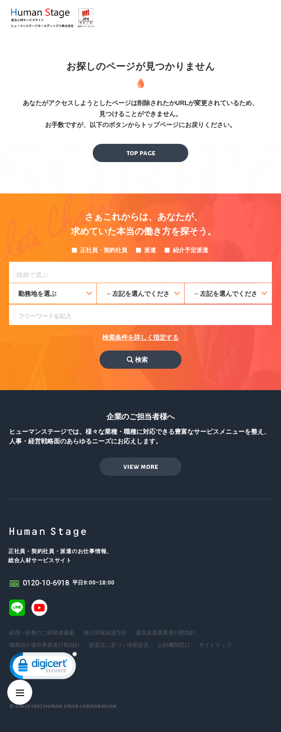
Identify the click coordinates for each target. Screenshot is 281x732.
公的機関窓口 (173, 645)
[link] (43, 667)
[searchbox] (142, 273)
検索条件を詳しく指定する (140, 337)
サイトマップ (215, 645)
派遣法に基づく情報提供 (119, 645)
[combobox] (140, 272)
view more (140, 466)
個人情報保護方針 (105, 633)
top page (141, 153)
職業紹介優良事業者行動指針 (44, 645)
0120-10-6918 (46, 583)
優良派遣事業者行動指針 (165, 633)
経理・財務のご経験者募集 (42, 633)
